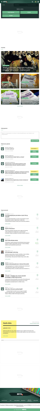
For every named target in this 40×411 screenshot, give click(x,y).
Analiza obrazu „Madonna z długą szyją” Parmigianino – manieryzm (9, 85)
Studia (11, 15)
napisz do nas (4, 400)
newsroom (23, 400)
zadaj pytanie (34, 140)
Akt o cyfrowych (29, 400)
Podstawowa (11, 12)
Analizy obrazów (6, 65)
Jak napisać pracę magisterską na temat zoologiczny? (16, 179)
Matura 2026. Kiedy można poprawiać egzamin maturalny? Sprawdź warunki (30, 85)
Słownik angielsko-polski (34, 323)
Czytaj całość (5, 335)
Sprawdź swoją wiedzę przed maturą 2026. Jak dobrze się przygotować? (10, 101)
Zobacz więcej (20, 185)
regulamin (36, 400)
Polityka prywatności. (9, 405)
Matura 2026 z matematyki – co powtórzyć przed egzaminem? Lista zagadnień (30, 101)
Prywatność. (2, 405)
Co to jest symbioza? (9, 148)
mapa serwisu (17, 400)
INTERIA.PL (29, 405)
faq (10, 400)
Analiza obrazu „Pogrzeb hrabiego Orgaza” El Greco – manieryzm (18, 69)
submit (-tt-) (7, 328)
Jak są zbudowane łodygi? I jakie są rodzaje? (14, 156)
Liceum (29, 12)
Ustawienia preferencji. (18, 405)
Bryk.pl (3, 340)
